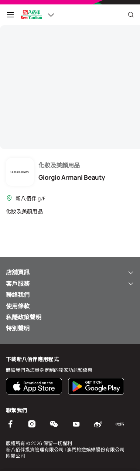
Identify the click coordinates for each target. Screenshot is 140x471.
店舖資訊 (70, 272)
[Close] (130, 14)
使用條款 (18, 306)
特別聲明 (18, 328)
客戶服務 (70, 283)
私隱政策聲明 (23, 317)
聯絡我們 (18, 294)
